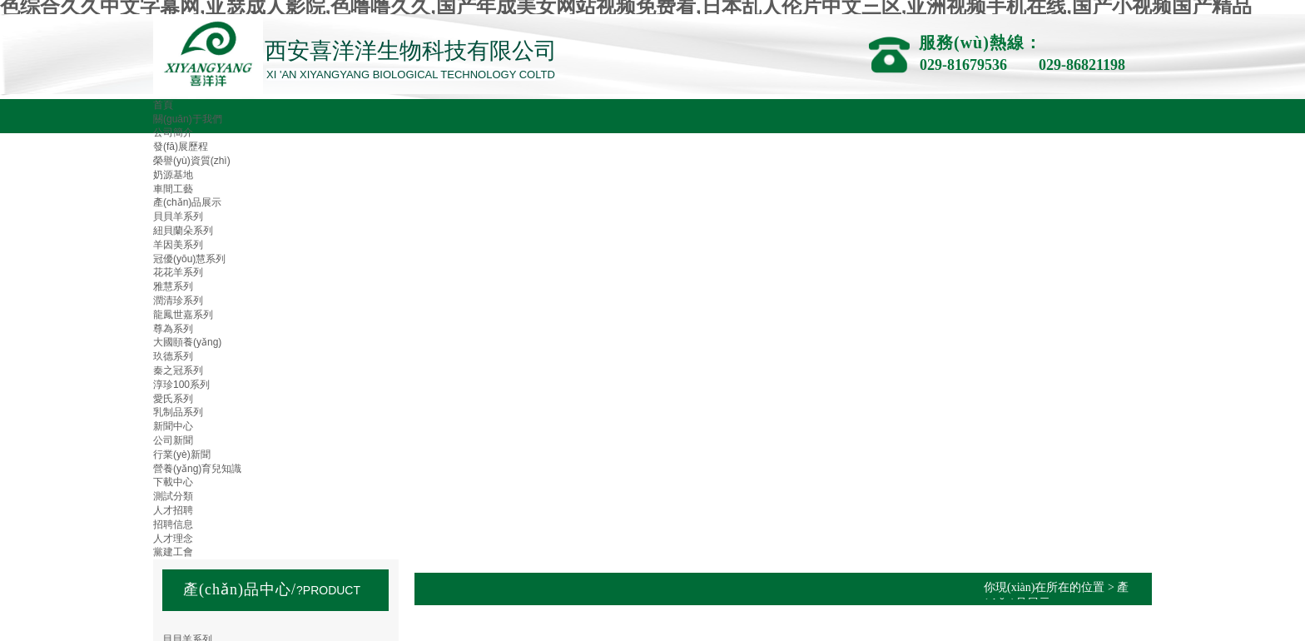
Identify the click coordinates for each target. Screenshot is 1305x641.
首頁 (163, 105)
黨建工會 (173, 552)
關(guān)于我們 (187, 119)
